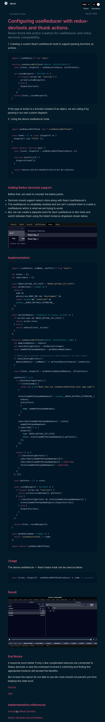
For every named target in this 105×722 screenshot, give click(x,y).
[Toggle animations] (96, 4)
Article (12, 711)
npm (10, 693)
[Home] (6, 3)
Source (12, 687)
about (13, 3)
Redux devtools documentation (25, 717)
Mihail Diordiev (27, 711)
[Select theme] (86, 4)
